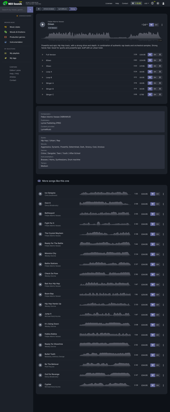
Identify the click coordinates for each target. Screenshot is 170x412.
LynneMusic (46, 129)
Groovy (88, 147)
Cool (94, 147)
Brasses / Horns (47, 159)
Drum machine (74, 159)
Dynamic (55, 147)
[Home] (38, 9)
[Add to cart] (150, 54)
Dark (82, 147)
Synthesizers (61, 159)
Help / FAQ (14, 74)
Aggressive (46, 147)
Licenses (13, 67)
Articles (13, 77)
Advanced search (25, 16)
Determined (74, 147)
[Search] (30, 10)
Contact (13, 80)
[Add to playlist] (155, 54)
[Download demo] (159, 54)
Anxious (100, 147)
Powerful (64, 147)
